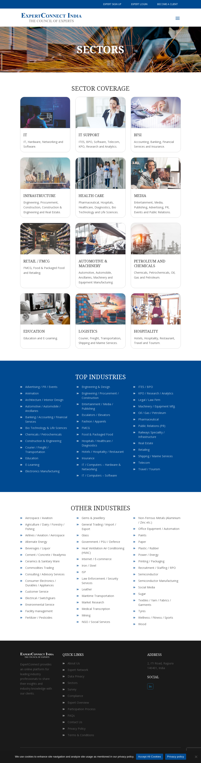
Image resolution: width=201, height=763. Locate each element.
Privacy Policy (77, 728)
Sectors (73, 683)
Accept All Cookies (149, 756)
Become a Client (167, 4)
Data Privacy (76, 676)
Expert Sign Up (112, 4)
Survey (72, 689)
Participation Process (82, 709)
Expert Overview (78, 702)
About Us (74, 663)
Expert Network (78, 670)
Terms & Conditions (81, 735)
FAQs (71, 715)
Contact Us (75, 722)
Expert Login (139, 4)
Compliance (75, 696)
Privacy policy (175, 756)
